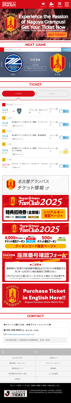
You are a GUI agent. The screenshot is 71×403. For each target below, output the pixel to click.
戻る (19, 352)
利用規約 (53, 368)
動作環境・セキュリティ (18, 363)
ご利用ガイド (53, 358)
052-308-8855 (14, 330)
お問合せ (18, 379)
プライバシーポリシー (53, 363)
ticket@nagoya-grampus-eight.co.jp (20, 334)
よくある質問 (53, 373)
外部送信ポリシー (18, 368)
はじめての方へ (18, 358)
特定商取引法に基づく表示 (18, 373)
